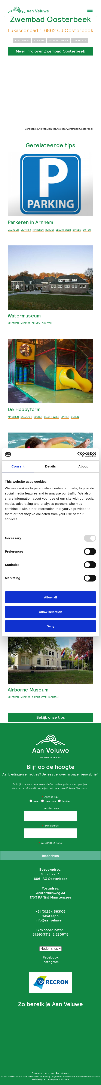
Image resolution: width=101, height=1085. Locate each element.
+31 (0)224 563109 (51, 911)
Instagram (51, 962)
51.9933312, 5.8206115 (50, 934)
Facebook (50, 957)
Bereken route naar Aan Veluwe (50, 1073)
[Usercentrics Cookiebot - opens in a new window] (77, 454)
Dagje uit (13, 229)
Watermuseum (24, 316)
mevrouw (48, 801)
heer (34, 801)
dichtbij (79, 40)
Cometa (65, 1079)
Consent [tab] (18, 466)
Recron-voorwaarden (88, 1076)
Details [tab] (50, 466)
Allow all (50, 597)
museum (25, 323)
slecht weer (58, 40)
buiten (87, 229)
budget (49, 229)
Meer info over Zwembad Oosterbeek (50, 51)
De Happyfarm (24, 409)
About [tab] (83, 466)
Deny (51, 626)
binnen (39, 40)
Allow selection (50, 612)
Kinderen (22, 40)
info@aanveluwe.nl (50, 920)
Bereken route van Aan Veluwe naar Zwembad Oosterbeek (59, 128)
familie (64, 801)
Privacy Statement (77, 788)
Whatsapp (50, 916)
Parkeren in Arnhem (30, 222)
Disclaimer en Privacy (39, 1076)
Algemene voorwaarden (64, 1076)
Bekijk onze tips (50, 717)
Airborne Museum (28, 690)
